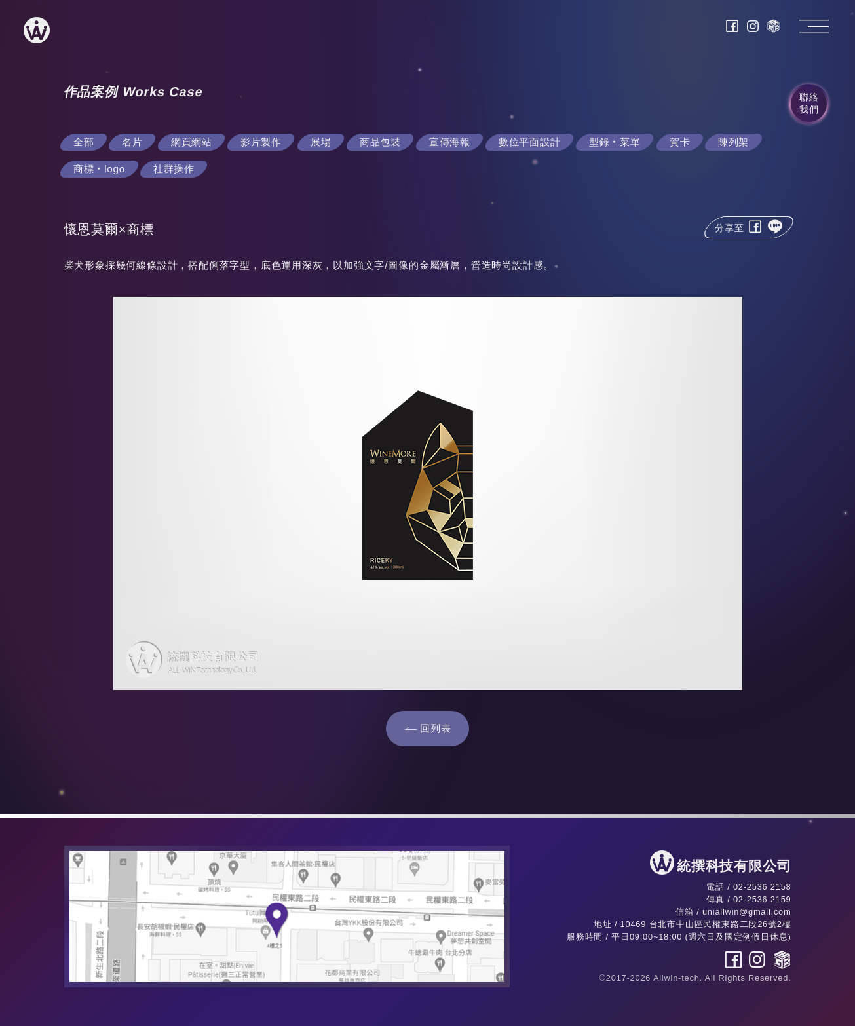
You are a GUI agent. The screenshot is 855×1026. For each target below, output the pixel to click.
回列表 (435, 728)
